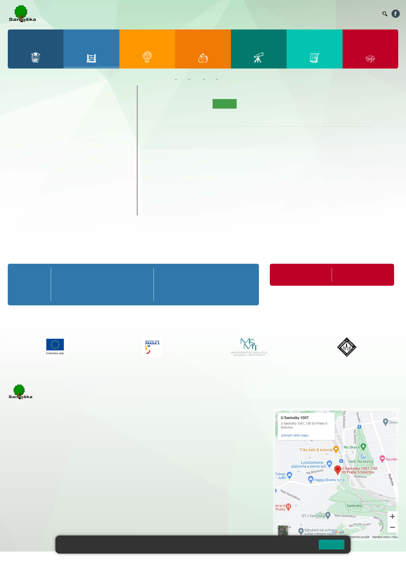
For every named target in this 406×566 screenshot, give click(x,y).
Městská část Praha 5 (25, 521)
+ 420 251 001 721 (181, 411)
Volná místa (350, 14)
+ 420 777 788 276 (62, 499)
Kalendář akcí (251, 104)
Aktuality (202, 104)
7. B (41, 156)
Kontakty (371, 14)
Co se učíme (230, 79)
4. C (88, 126)
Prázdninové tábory (36, 190)
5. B (111, 116)
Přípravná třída (31, 90)
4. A (88, 106)
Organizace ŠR (283, 14)
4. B (88, 116)
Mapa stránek (104, 558)
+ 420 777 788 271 (62, 473)
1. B (18, 116)
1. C (18, 126)
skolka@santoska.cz (36, 505)
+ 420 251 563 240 (30, 499)
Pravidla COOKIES (193, 558)
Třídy (196, 79)
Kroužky (23, 180)
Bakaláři (217, 14)
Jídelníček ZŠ (256, 14)
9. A (88, 145)
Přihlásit (127, 558)
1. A (18, 106)
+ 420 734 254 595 (206, 438)
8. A (65, 145)
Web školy (389, 558)
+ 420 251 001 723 (30, 473)
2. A (41, 106)
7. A (41, 145)
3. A (65, 106)
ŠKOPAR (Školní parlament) (46, 210)
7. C (41, 166)
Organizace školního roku (297, 275)
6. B (18, 156)
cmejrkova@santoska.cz (39, 479)
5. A (112, 106)
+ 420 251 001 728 (180, 416)
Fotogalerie (276, 104)
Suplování (308, 14)
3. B (65, 116)
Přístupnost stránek (156, 558)
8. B (65, 156)
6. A (18, 145)
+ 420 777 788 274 (179, 422)
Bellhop (235, 14)
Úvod (170, 104)
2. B (41, 116)
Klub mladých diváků (38, 200)
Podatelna (328, 14)
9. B (88, 156)
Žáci (182, 79)
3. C (65, 126)
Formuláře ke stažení (353, 275)
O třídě (184, 104)
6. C (18, 166)
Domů (168, 79)
